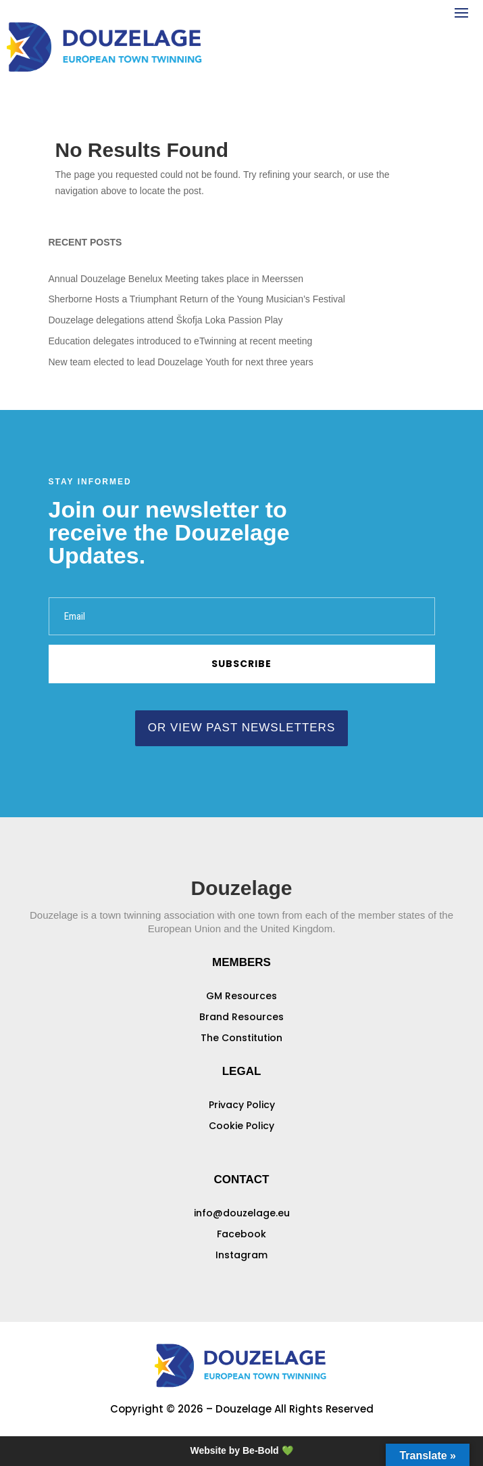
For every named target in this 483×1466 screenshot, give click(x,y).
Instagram (241, 1255)
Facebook (241, 1234)
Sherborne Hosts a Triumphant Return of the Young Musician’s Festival (197, 299)
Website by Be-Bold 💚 (241, 1450)
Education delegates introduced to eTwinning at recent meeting (181, 341)
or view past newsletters (241, 727)
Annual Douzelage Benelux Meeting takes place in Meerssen (176, 278)
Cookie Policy (241, 1125)
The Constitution (241, 1038)
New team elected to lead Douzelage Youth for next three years (181, 362)
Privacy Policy (242, 1105)
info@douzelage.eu (242, 1213)
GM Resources (241, 996)
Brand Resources (241, 1017)
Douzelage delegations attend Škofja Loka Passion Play (166, 320)
